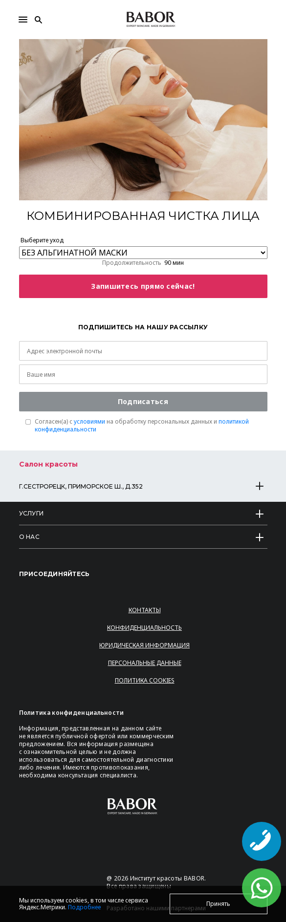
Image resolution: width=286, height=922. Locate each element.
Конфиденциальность (144, 627)
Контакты (145, 610)
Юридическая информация (144, 645)
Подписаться (143, 401)
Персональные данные (144, 663)
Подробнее (84, 907)
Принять (218, 904)
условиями (89, 421)
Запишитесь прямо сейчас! (143, 286)
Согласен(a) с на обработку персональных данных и (142, 425)
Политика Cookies (145, 680)
